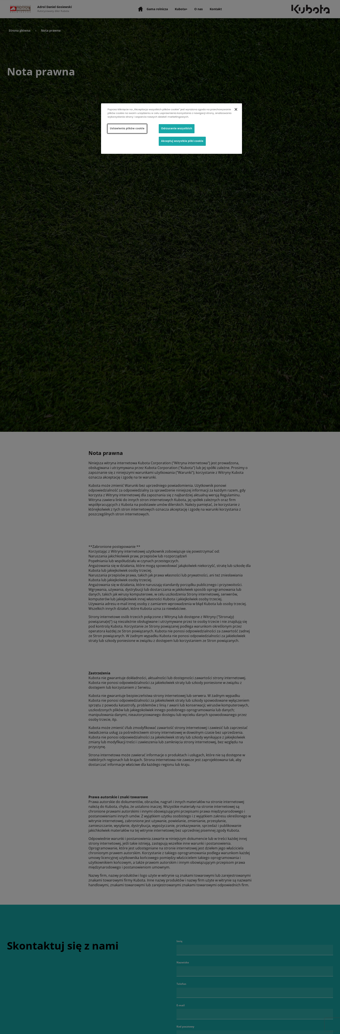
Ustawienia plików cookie (127, 128)
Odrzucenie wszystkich (176, 128)
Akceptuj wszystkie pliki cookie (182, 141)
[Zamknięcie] (236, 109)
